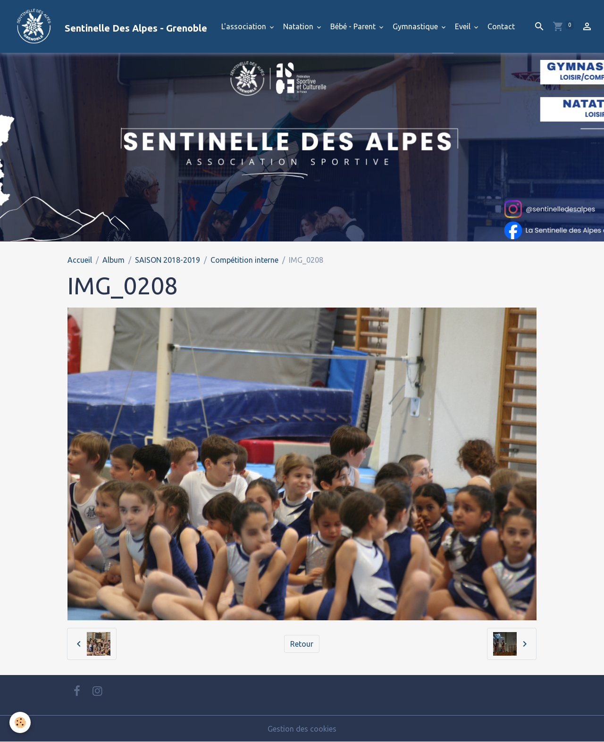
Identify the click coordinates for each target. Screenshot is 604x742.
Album (113, 260)
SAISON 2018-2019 (167, 260)
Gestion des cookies (302, 729)
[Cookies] (20, 722)
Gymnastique (416, 26)
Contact (501, 26)
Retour (301, 644)
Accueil (79, 260)
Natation (299, 26)
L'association (244, 26)
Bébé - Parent (354, 26)
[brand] (107, 26)
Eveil (463, 26)
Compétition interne (244, 260)
